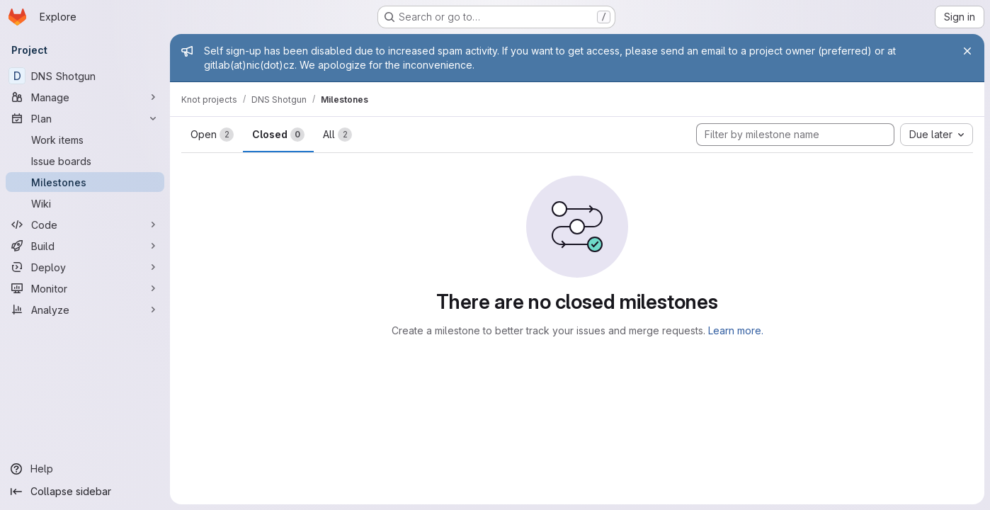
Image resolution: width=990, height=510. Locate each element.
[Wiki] (85, 203)
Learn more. (735, 330)
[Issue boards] (85, 161)
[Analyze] (85, 309)
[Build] (85, 246)
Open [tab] (212, 135)
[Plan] (85, 118)
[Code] (85, 224)
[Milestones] (85, 182)
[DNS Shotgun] (85, 76)
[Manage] (85, 97)
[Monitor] (85, 288)
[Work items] (85, 139)
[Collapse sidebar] (85, 492)
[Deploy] (85, 267)
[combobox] (936, 134)
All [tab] (337, 135)
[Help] (85, 469)
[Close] (967, 51)
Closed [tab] (278, 135)
